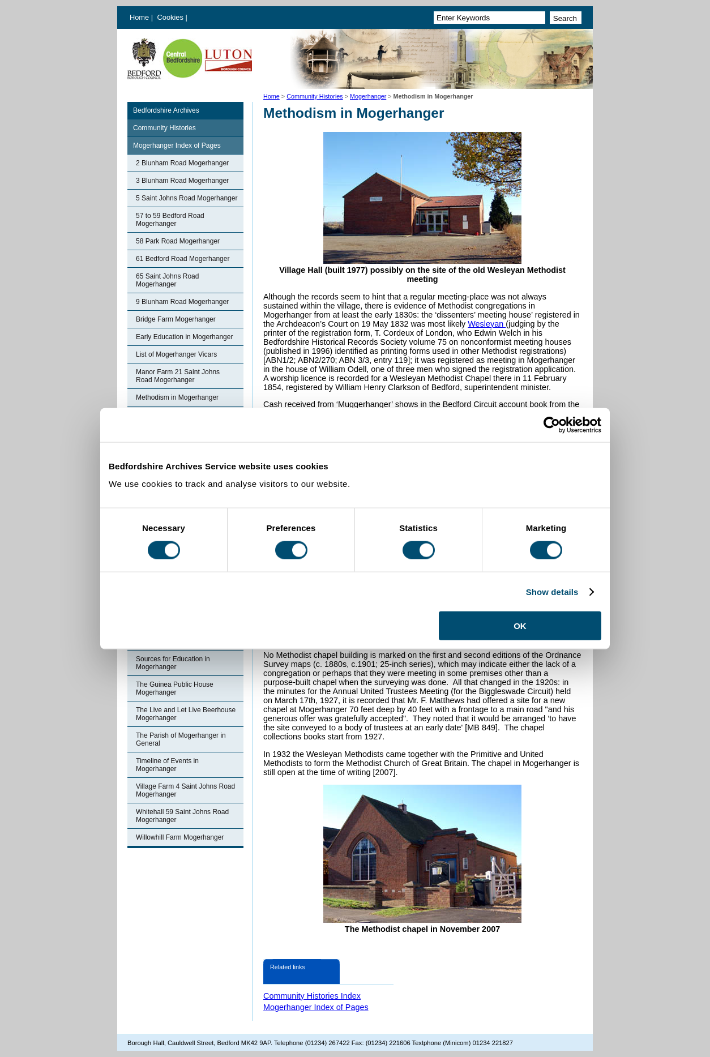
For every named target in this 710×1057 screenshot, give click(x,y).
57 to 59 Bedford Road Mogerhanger (170, 220)
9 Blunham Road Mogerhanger (182, 302)
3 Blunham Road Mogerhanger (182, 181)
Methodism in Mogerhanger (177, 397)
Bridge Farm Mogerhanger (176, 319)
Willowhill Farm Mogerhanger (180, 837)
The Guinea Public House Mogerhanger (174, 688)
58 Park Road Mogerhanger (178, 241)
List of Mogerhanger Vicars (176, 354)
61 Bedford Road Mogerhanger (182, 259)
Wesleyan (487, 323)
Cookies (171, 17)
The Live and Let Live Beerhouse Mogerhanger (186, 714)
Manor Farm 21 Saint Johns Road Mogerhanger (178, 376)
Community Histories (314, 96)
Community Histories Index (312, 995)
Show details (552, 591)
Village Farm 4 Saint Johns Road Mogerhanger (185, 790)
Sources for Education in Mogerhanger (173, 663)
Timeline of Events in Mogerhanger (167, 765)
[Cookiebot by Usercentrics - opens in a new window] (551, 424)
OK (520, 626)
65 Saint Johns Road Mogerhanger (167, 280)
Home (139, 17)
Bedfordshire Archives (166, 110)
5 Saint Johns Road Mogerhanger (186, 198)
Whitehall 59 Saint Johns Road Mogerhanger (182, 816)
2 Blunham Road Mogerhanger (182, 163)
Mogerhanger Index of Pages (177, 145)
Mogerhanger (368, 96)
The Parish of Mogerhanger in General (181, 739)
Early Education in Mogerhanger (184, 337)
